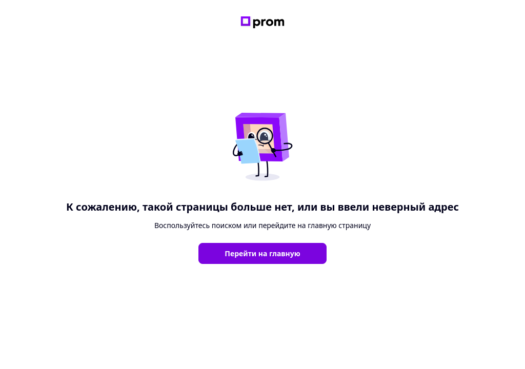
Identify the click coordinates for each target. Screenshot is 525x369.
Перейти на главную (262, 253)
